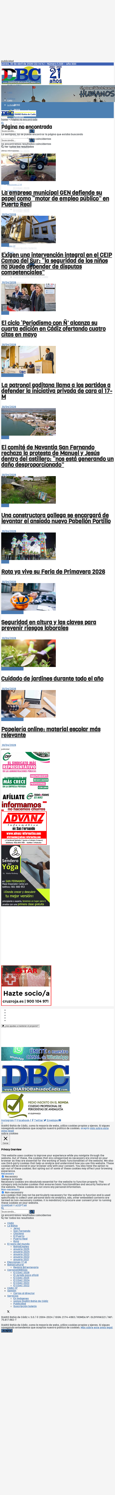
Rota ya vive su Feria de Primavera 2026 (53, 572)
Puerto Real (20, 1239)
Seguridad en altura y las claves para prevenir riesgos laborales (48, 625)
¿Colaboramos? (16, 1020)
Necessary (11, 1176)
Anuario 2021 (21, 1259)
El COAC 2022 (21, 211)
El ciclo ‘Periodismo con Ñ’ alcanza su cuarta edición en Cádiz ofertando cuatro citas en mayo (53, 329)
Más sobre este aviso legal (96, 1327)
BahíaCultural (15, 1265)
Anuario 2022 (21, 1257)
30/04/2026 (8, 214)
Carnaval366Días (14, 183)
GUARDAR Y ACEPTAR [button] (14, 1205)
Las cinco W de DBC (19, 1012)
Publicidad (19, 283)
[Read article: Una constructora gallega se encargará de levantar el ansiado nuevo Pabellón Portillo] (57, 490)
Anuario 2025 (21, 1249)
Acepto (6, 1330)
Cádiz (9, 92)
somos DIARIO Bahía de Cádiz (30, 277)
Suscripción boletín (25, 248)
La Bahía (11, 105)
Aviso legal (13, 1018)
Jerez (16, 105)
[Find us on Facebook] (2, 1312)
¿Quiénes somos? (17, 1010)
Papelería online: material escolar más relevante (50, 732)
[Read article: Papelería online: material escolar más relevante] (57, 704)
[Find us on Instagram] (11, 1312)
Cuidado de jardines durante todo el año (52, 679)
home (4, 119)
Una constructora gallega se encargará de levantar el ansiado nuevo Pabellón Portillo (56, 518)
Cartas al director (24, 1293)
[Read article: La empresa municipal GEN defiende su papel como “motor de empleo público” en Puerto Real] (57, 168)
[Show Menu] (2, 106)
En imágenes (21, 1298)
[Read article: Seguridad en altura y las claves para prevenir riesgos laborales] (57, 597)
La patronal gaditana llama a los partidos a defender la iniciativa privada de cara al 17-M (56, 391)
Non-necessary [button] (10, 1189)
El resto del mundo (12, 375)
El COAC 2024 (21, 1280)
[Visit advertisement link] (58, 101)
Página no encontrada (23, 119)
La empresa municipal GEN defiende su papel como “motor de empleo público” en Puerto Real (55, 198)
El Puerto (18, 123)
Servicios (12, 1296)
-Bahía (5, 183)
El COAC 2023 (21, 1283)
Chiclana (18, 1233)
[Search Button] (2, 123)
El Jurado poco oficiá (26, 215)
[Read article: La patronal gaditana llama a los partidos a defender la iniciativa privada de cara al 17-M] (57, 360)
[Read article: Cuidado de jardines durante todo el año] (57, 653)
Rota (16, 1241)
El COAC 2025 (21, 1278)
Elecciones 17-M (17, 1262)
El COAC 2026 (21, 188)
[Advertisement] (29, 30)
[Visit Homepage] (32, 84)
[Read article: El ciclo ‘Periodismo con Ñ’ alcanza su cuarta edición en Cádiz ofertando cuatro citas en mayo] (57, 298)
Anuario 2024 (21, 151)
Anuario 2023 (21, 1254)
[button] (20, 1026)
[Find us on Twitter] (7, 1312)
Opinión (11, 1291)
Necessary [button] (7, 1173)
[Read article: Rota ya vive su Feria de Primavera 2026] (57, 546)
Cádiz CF (12, 1288)
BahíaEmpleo (21, 1246)
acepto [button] (85, 1128)
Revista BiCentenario (26, 1267)
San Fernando (21, 1231)
